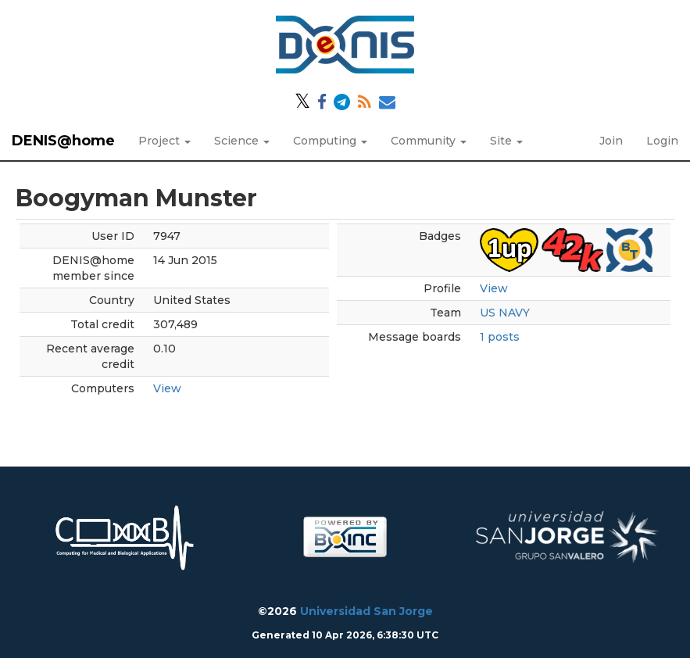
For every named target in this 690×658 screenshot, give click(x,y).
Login (662, 141)
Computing (330, 141)
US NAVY (505, 313)
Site (506, 141)
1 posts (500, 337)
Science (242, 141)
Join (611, 141)
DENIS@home (63, 140)
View (167, 388)
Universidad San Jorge (366, 611)
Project (164, 141)
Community (429, 141)
